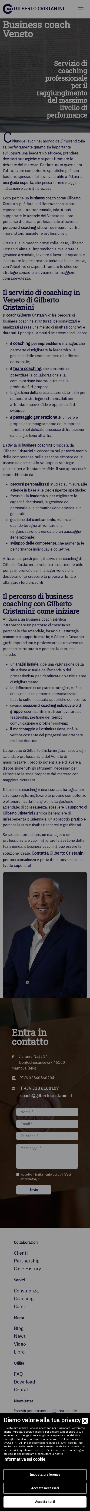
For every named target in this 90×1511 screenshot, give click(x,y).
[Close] (85, 1421)
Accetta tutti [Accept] (45, 1502)
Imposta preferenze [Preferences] (45, 1474)
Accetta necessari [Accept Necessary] (45, 1488)
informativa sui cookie (24, 1459)
